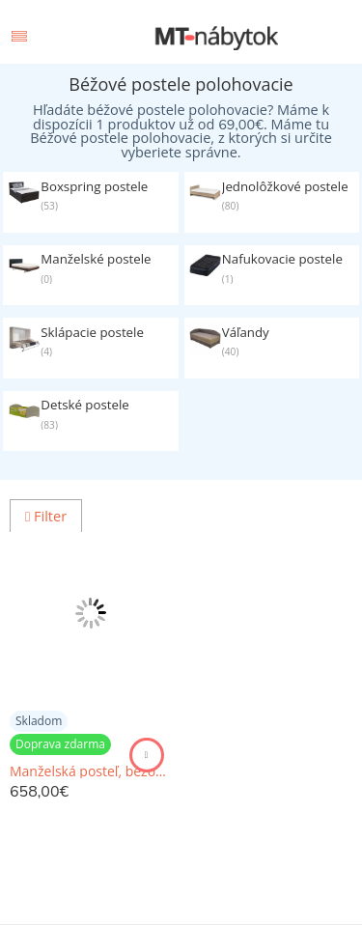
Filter (46, 516)
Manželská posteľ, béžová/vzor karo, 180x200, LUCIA (91, 771)
